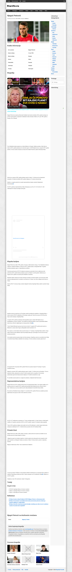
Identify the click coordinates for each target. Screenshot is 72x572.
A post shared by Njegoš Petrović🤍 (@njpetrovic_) (28, 257)
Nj (27, 18)
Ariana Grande (39, 564)
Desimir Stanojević (11, 553)
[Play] (38, 81)
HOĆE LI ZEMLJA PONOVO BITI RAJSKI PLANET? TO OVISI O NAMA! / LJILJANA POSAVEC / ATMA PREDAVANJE (28, 87)
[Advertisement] (29, 159)
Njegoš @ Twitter (26, 519)
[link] (9, 87)
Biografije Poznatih (60, 569)
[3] (42, 474)
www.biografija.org (29, 529)
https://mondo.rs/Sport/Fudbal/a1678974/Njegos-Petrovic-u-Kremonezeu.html (28, 499)
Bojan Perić (38, 553)
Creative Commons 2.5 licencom (16, 530)
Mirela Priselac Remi (26, 554)
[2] (32, 323)
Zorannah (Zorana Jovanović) (13, 564)
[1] (13, 183)
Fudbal (26, 18)
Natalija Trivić (25, 564)
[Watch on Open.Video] (13, 107)
